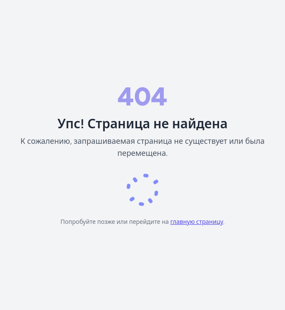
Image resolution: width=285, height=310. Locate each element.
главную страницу (196, 222)
